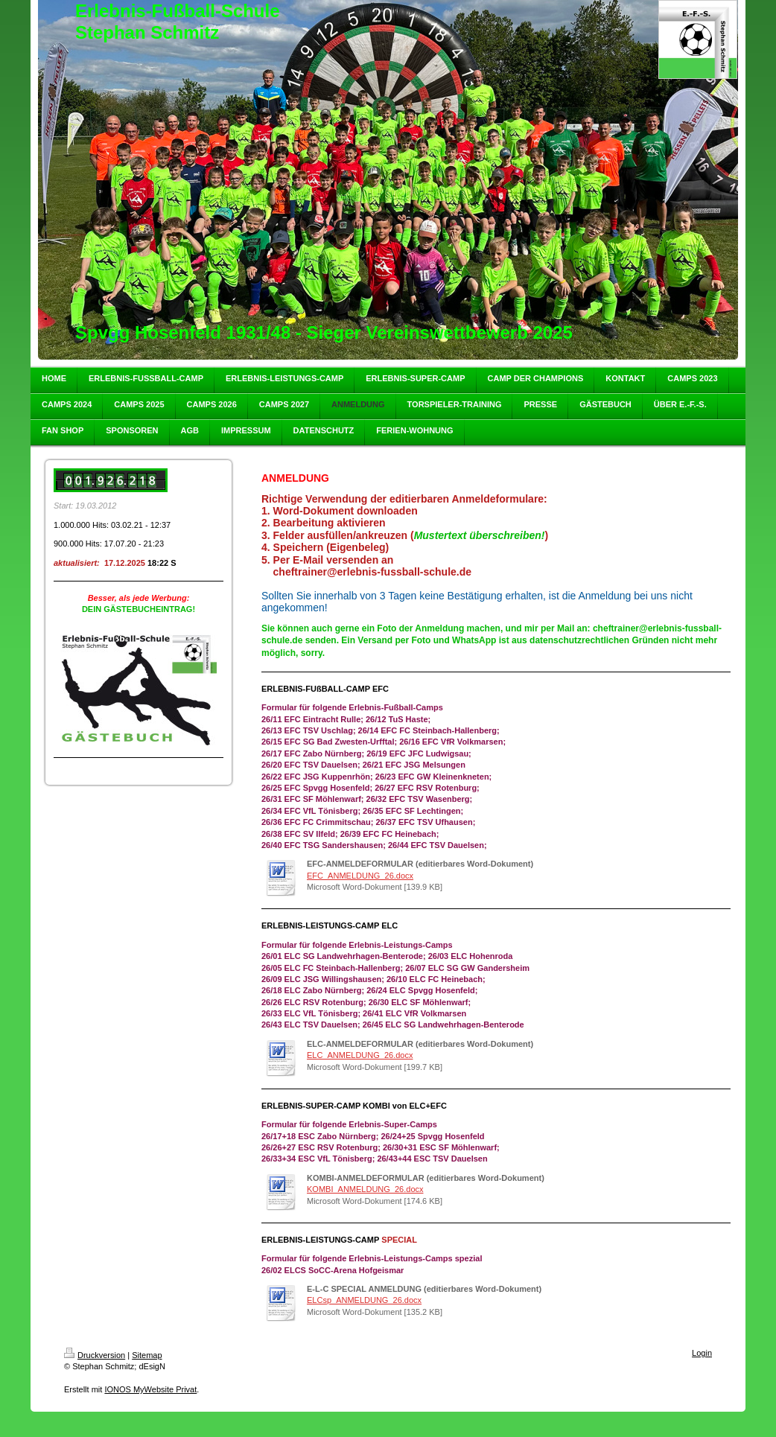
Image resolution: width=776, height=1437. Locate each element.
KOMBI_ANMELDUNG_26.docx (365, 1189)
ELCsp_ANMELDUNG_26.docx (364, 1300)
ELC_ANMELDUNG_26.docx (360, 1055)
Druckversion (94, 1355)
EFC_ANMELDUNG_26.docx (360, 875)
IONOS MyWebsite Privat (150, 1389)
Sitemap (147, 1355)
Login (702, 1352)
